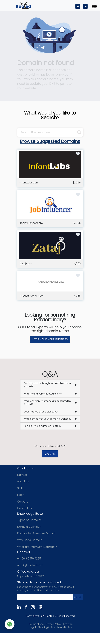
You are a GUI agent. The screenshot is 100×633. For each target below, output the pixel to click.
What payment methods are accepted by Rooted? (47, 402)
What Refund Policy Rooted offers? (43, 393)
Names (22, 475)
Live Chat (50, 453)
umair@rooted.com (30, 565)
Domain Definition (29, 527)
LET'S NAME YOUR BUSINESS (50, 339)
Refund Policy (64, 627)
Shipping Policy (46, 627)
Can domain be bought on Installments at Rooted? (47, 385)
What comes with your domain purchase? (47, 418)
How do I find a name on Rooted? (42, 425)
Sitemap (68, 624)
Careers (22, 501)
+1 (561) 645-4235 (29, 558)
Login (20, 495)
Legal (33, 627)
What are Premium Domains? (37, 547)
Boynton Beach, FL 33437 (30, 576)
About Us (23, 481)
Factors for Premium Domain (36, 533)
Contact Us (24, 508)
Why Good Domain (29, 540)
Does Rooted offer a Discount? (41, 411)
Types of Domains (29, 520)
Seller (21, 488)
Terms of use (36, 624)
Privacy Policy (53, 624)
